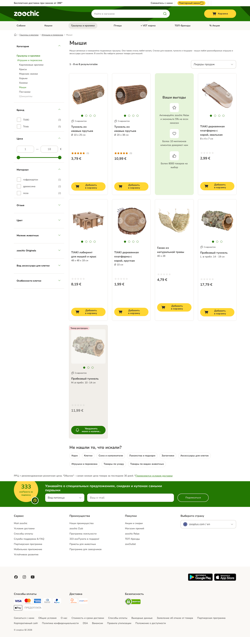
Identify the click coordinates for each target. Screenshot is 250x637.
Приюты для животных (82, 544)
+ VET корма (148, 25)
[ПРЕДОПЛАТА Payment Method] (32, 608)
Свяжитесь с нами (162, 3)
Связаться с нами (24, 618)
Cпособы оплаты (117, 618)
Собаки (21, 25)
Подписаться (193, 497)
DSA (85, 623)
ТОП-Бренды (182, 25)
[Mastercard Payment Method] (28, 601)
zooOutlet (130, 544)
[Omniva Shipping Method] (73, 601)
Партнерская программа (28, 544)
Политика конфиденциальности (60, 623)
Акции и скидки (134, 523)
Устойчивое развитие (26, 554)
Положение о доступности (150, 623)
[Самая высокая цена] (49, 149)
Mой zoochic (20, 523)
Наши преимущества (81, 523)
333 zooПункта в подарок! (84, 539)
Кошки (48, 25)
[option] (39, 120)
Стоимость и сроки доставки (88, 618)
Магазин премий (134, 528)
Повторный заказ (191, 3)
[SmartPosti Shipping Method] (83, 601)
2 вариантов (79, 121)
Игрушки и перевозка (52, 34)
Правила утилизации (119, 623)
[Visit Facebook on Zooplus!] (16, 577)
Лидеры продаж (204, 64)
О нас (64, 618)
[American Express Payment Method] (37, 601)
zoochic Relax (132, 533)
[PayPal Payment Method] (57, 601)
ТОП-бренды (132, 539)
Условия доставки (24, 528)
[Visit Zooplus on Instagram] (24, 577)
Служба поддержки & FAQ (29, 539)
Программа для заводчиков (85, 549)
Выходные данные (142, 618)
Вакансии (97, 623)
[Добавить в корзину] (88, 186)
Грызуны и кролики (83, 25)
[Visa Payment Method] (18, 601)
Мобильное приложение (28, 549)
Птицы (118, 25)
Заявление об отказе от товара (175, 618)
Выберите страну (192, 516)
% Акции (214, 25)
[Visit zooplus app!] (200, 580)
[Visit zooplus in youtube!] (33, 577)
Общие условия (47, 618)
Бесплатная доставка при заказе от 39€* (38, 3)
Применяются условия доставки (154, 475)
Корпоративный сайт (26, 623)
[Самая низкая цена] (25, 149)
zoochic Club (76, 528)
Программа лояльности (83, 533)
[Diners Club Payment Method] (47, 601)
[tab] (82, 115)
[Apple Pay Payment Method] (18, 608)
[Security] (133, 602)
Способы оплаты (23, 533)
